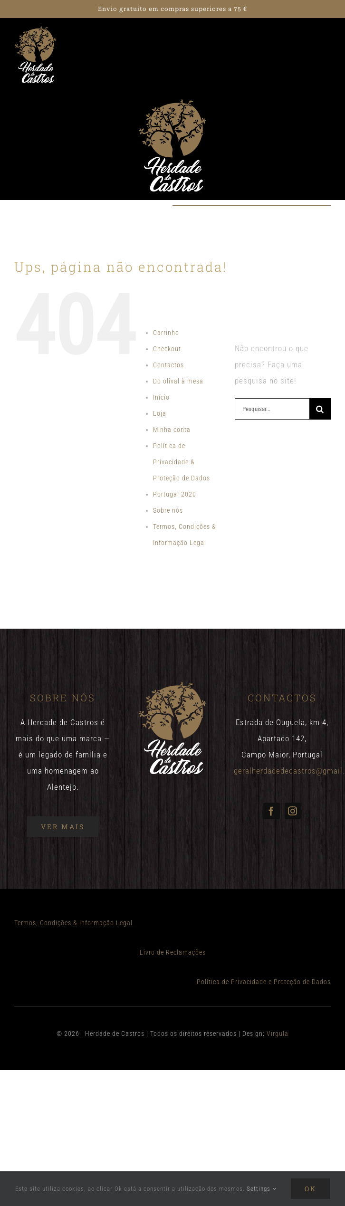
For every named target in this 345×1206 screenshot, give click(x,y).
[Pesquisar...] (272, 409)
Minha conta (172, 429)
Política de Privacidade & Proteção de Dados (181, 462)
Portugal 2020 (174, 494)
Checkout (167, 349)
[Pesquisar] (320, 409)
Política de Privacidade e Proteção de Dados (264, 982)
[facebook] (271, 811)
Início (161, 397)
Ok (310, 1188)
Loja (159, 413)
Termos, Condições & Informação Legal (73, 923)
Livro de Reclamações (173, 952)
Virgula (277, 1033)
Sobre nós (168, 510)
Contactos (168, 365)
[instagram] (293, 811)
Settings (262, 1188)
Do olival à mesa (178, 381)
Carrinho (166, 332)
